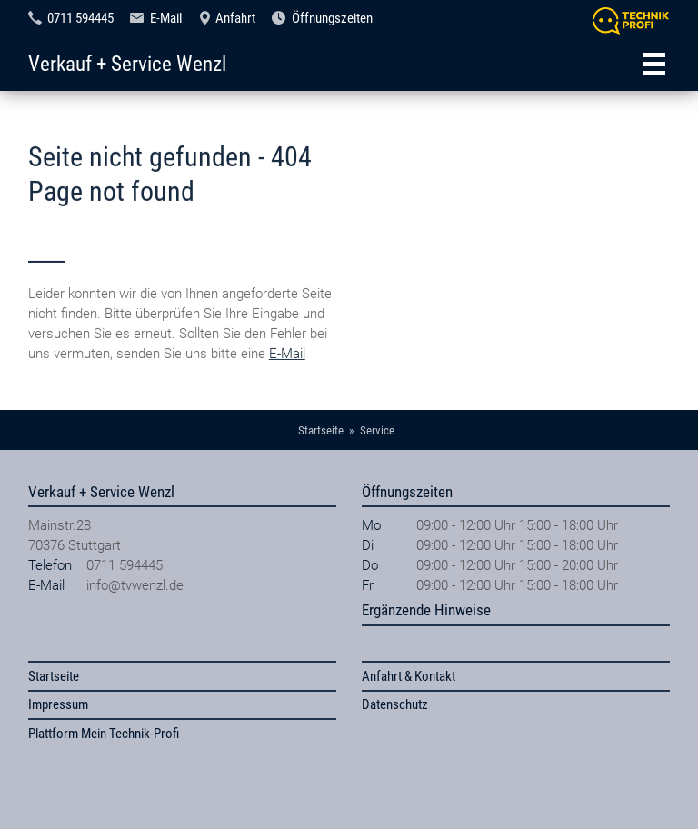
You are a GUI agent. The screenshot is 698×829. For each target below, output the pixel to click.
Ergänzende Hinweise (426, 610)
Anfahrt (235, 18)
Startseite (53, 676)
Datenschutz (395, 704)
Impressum (58, 704)
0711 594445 (80, 18)
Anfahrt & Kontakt (408, 676)
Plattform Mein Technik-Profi (103, 733)
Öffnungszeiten (332, 18)
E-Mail (166, 18)
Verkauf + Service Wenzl (127, 64)
